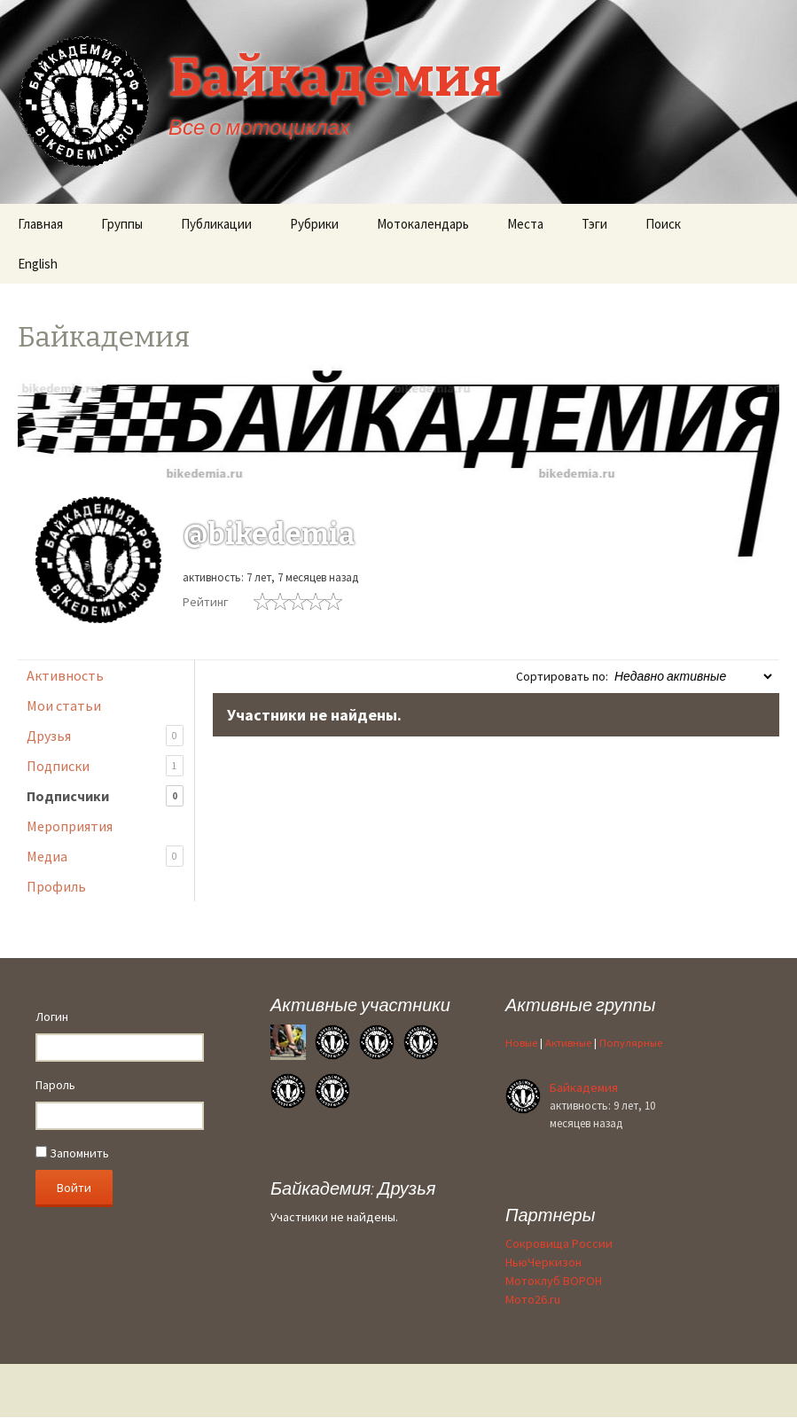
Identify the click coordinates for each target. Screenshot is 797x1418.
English (38, 263)
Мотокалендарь (423, 223)
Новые (521, 1042)
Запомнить (72, 1153)
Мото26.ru (532, 1299)
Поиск (663, 223)
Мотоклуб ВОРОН (553, 1281)
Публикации (216, 223)
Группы (122, 223)
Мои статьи (64, 705)
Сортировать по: (562, 676)
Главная (40, 223)
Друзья (105, 736)
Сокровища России (559, 1243)
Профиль (56, 886)
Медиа (105, 856)
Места (525, 223)
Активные (568, 1042)
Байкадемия (584, 1087)
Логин (51, 1017)
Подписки (105, 766)
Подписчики (105, 796)
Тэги (594, 223)
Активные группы (580, 1004)
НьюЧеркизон (543, 1262)
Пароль (55, 1085)
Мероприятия (70, 826)
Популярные (630, 1042)
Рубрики (314, 223)
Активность (65, 675)
